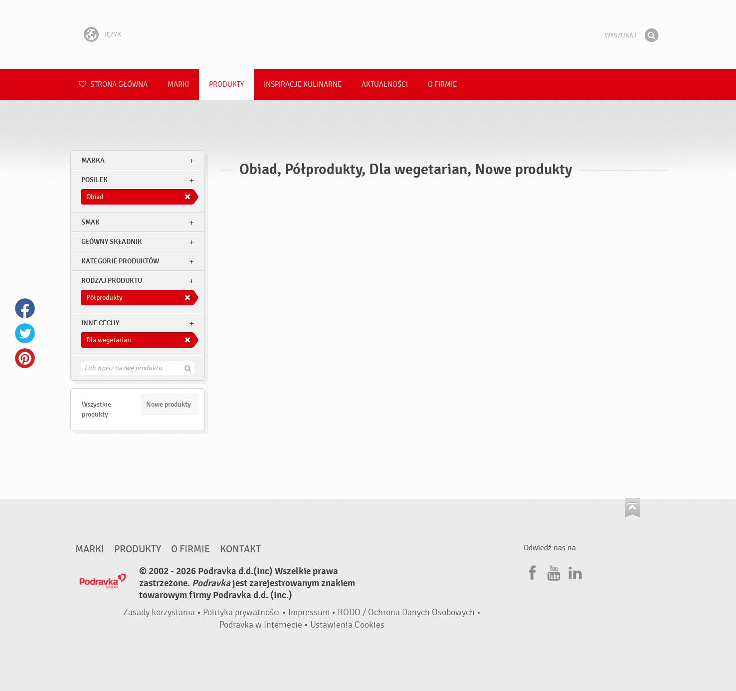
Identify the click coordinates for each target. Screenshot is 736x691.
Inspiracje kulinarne (303, 84)
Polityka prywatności (241, 612)
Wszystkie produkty (96, 409)
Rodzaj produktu (111, 280)
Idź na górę (632, 507)
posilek (94, 180)
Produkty (226, 84)
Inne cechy (100, 323)
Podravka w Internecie (260, 625)
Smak (90, 222)
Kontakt (240, 549)
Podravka (368, 34)
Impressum (309, 612)
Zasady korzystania (159, 612)
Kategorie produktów (120, 261)
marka (93, 160)
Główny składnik (111, 241)
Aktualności (385, 84)
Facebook (25, 308)
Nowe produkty (168, 404)
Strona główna (113, 84)
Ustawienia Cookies (347, 625)
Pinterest (25, 358)
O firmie (442, 84)
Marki (178, 84)
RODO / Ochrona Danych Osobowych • (409, 612)
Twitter (25, 333)
